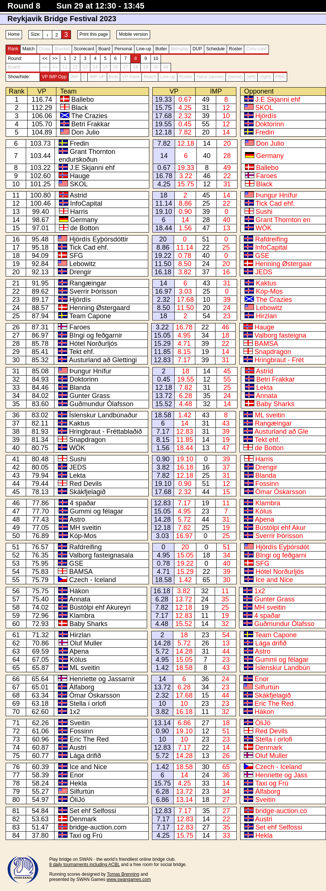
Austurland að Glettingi (103, 360)
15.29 (162, 343)
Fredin (264, 132)
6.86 (184, 723)
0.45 (185, 124)
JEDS (263, 272)
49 (205, 99)
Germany (270, 155)
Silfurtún (267, 687)
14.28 (162, 519)
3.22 (185, 176)
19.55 (163, 124)
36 (205, 679)
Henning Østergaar (283, 264)
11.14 (163, 203)
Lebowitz (82, 264)
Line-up (143, 48)
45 (206, 195)
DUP (197, 48)
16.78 (163, 176)
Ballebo (82, 99)
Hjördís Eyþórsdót (282, 547)
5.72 (184, 519)
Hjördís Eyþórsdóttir (98, 239)
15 (226, 492)
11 (226, 503)
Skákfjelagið (87, 492)
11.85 (162, 352)
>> (55, 58)
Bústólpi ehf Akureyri (100, 607)
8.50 (184, 264)
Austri (78, 747)
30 (226, 580)
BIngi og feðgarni (280, 555)
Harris (79, 211)
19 (205, 352)
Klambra (267, 503)
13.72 (163, 395)
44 (205, 492)
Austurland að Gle (281, 431)
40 (207, 155)
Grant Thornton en (283, 220)
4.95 (183, 335)
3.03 (185, 291)
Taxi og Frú (271, 783)
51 (205, 239)
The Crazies (89, 116)
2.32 (185, 116)
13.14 (162, 723)
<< (44, 58)
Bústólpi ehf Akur (280, 527)
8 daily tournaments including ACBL (84, 864)
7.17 (183, 360)
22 (227, 176)
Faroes (266, 176)
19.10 (163, 211)
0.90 (185, 211)
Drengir (80, 272)
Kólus (263, 511)
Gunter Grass (89, 395)
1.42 (184, 415)
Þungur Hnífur (277, 195)
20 (205, 132)
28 (227, 155)
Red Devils (85, 483)
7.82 (185, 132)
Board (104, 48)
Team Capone (90, 316)
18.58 (163, 415)
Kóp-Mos (269, 291)
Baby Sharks (275, 404)
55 (205, 124)
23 (226, 316)
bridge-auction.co (281, 811)
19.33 (163, 99)
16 (226, 272)
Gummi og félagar (96, 511)
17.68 (163, 116)
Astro (77, 519)
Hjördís (266, 116)
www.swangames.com (128, 879)
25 (206, 203)
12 (226, 107)
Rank (13, 48)
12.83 (162, 360)
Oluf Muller (86, 643)
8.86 (185, 203)
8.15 (183, 352)
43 (206, 283)
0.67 (185, 99)
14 (226, 132)
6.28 (185, 395)
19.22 (163, 255)
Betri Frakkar (90, 124)
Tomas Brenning (123, 874)
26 (205, 643)
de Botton (84, 228)
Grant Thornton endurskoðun (87, 155)
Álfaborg (81, 687)
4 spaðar (83, 503)
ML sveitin (270, 415)
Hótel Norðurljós (93, 343)
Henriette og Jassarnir (102, 679)
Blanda (79, 387)
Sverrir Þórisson (93, 291)
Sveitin (80, 723)
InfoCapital (86, 203)
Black (79, 107)
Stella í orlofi (87, 703)
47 (206, 228)
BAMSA (266, 343)
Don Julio (85, 132)
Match (28, 48)
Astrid (78, 195)
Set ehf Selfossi (92, 811)
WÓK (264, 228)
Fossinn (267, 483)
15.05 (162, 335)
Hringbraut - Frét (279, 360)
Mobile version (133, 34)
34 (205, 335)
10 (155, 58)
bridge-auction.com (98, 827)
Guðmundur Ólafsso (284, 624)
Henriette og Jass (281, 775)
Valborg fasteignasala (101, 555)
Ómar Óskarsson (280, 492)
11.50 (163, 264)
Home (14, 34)
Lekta (264, 387)
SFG (76, 255)
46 (207, 176)
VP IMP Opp (54, 76)
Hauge (80, 176)
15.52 (163, 404)
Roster (235, 48)
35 (206, 395)
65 (206, 580)
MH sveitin (85, 527)
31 (205, 107)
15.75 (163, 107)
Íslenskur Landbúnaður (103, 415)
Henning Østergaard (99, 308)
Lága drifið (270, 643)
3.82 (184, 272)
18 (163, 195)
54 (206, 316)
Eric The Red (274, 703)
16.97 (163, 291)
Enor (262, 679)
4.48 (185, 404)
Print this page (94, 34)
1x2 (259, 591)
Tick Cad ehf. (275, 203)
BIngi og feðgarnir (95, 335)
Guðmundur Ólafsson (101, 404)
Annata (266, 395)
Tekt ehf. (81, 352)
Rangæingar (87, 283)
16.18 (163, 272)
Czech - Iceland (92, 580)
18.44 (163, 228)
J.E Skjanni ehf (277, 99)
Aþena (264, 519)
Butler (161, 48)
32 (206, 404)
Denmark (268, 747)
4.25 (185, 107)
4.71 (183, 343)
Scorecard (84, 48)
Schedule (215, 48)
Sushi (264, 211)
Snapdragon (273, 352)
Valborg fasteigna (281, 335)
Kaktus (266, 283)
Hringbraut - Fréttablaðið (105, 431)
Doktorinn (269, 124)
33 (205, 783)
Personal (123, 48)
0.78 (184, 255)
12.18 (163, 132)
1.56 (185, 228)
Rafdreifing (271, 239)
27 (205, 723)
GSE (262, 255)
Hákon (79, 591)
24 (205, 264)
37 (205, 272)
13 (226, 228)
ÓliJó (262, 723)
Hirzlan (266, 316)
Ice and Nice (274, 580)
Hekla (78, 783)
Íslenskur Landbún (282, 668)
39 (205, 116)
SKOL (264, 107)
